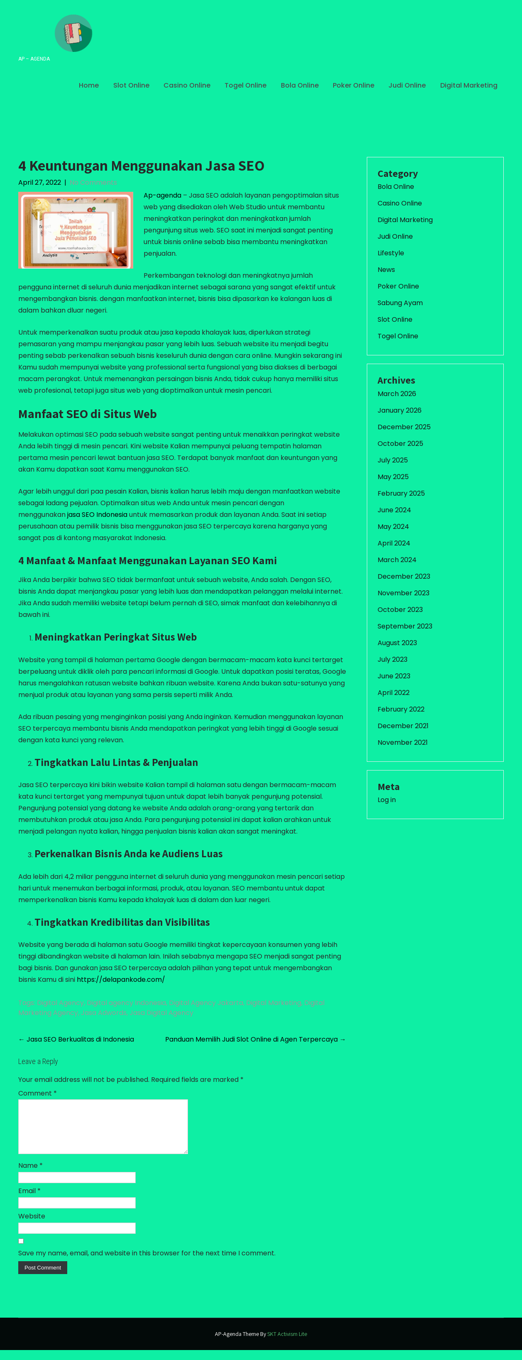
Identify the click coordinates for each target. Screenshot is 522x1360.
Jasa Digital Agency (161, 1013)
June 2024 (394, 510)
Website (31, 1226)
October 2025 (400, 443)
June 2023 (394, 676)
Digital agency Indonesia (126, 1003)
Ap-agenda (162, 195)
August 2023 (397, 643)
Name (30, 1175)
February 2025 (401, 493)
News (386, 269)
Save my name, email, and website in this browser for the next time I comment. (147, 1263)
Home (89, 85)
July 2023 (392, 659)
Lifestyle (391, 253)
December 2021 (403, 726)
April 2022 (394, 692)
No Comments (93, 182)
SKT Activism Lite (287, 1344)
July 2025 (393, 460)
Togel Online (245, 85)
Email (29, 1201)
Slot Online (131, 85)
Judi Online (407, 85)
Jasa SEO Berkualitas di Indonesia (76, 1039)
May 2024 (393, 526)
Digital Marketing (469, 85)
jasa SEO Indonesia (97, 514)
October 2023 (400, 609)
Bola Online (300, 85)
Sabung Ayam (400, 303)
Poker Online (353, 85)
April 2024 (394, 543)
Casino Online (186, 85)
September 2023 (405, 626)
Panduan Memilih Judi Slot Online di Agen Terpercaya (255, 1039)
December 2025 (404, 427)
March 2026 (397, 394)
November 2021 (403, 742)
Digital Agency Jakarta (206, 1003)
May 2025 (393, 477)
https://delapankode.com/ (121, 979)
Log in (387, 800)
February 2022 (401, 709)
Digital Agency (60, 1003)
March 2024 (397, 560)
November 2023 (403, 593)
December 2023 (404, 576)
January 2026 (400, 410)
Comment (37, 1093)
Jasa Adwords (104, 1013)
